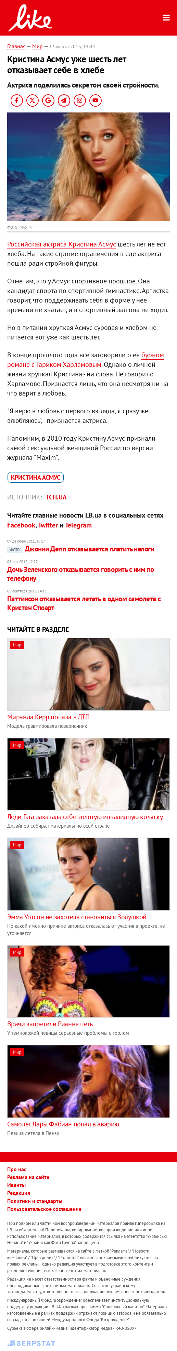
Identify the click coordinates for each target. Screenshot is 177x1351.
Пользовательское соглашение (44, 1208)
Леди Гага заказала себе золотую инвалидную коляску (85, 816)
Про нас (16, 1169)
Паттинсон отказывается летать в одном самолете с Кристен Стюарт (84, 603)
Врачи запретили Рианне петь (50, 1023)
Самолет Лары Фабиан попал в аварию (63, 1124)
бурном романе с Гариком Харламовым (85, 359)
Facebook (21, 525)
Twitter (48, 525)
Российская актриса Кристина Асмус (61, 244)
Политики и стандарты (34, 1201)
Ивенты (16, 1184)
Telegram (78, 525)
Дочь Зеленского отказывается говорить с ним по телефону (80, 574)
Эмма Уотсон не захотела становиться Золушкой (77, 916)
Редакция (18, 1192)
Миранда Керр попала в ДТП (48, 716)
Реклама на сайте (28, 1177)
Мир (37, 46)
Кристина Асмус (35, 477)
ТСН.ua (56, 497)
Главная (16, 46)
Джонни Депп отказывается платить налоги (80, 548)
